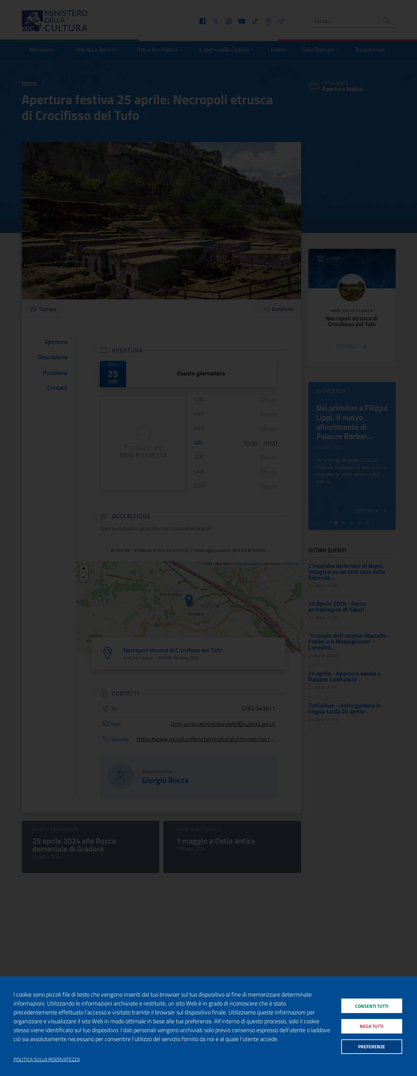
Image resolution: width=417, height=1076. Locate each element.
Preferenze (371, 1048)
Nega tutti (371, 1026)
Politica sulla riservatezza (46, 1059)
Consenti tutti (371, 1004)
